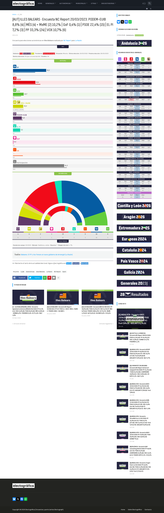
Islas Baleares (40, 272)
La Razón (78, 40)
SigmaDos (130, 63)
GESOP (130, 131)
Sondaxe (130, 186)
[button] (144, 3)
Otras (93, 3)
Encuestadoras (107, 3)
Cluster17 (130, 145)
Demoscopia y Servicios (130, 179)
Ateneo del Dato (130, 76)
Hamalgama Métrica (130, 158)
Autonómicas (65, 3)
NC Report (67, 40)
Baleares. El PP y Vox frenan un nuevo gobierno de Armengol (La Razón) (47, 255)
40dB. (130, 70)
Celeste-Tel (130, 165)
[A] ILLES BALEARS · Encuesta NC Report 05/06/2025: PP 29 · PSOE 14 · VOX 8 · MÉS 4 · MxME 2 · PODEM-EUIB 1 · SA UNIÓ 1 (62, 309)
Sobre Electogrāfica (135, 510)
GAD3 (130, 172)
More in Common (130, 83)
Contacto (148, 510)
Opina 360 (130, 151)
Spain (64, 272)
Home (40, 3)
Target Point (130, 117)
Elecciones (130, 192)
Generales (49, 3)
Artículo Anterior (20, 324)
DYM (130, 124)
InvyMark (130, 138)
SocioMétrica (130, 90)
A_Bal (20, 14)
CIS (130, 97)
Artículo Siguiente (105, 324)
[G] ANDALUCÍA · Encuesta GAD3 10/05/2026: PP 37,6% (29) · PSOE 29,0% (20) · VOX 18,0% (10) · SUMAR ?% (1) (140, 436)
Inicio (14, 14)
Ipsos (130, 111)
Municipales (81, 3)
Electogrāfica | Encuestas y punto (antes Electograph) (44, 510)
